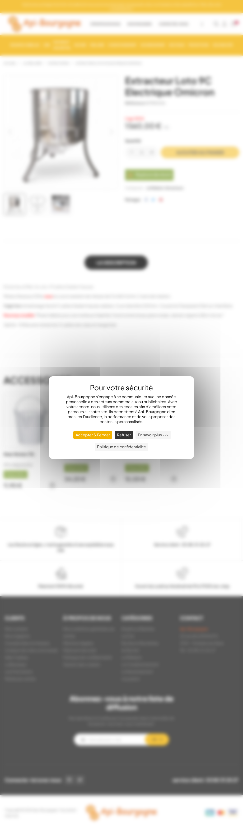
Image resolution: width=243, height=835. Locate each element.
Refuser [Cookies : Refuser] (124, 434)
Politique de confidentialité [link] (121, 446)
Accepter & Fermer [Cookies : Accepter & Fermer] (93, 434)
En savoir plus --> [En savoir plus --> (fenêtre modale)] (153, 434)
